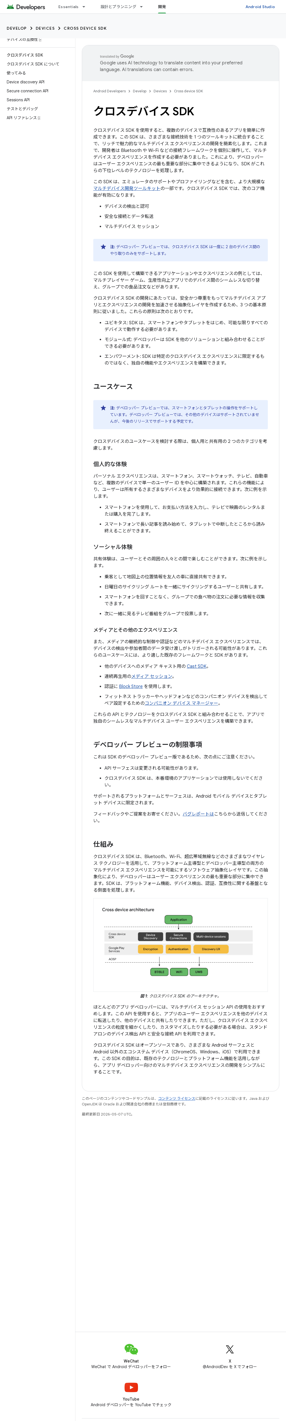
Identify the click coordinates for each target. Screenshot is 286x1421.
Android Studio (260, 6)
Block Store (131, 686)
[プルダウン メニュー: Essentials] (86, 6)
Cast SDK (196, 666)
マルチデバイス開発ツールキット (126, 188)
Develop (17, 28)
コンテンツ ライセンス (176, 1098)
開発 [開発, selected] (162, 6)
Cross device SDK (85, 28)
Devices (45, 28)
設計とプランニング (118, 6)
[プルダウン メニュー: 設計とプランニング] (143, 6)
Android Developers (109, 91)
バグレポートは (198, 814)
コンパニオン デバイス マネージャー (181, 703)
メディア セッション (151, 676)
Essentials (68, 6)
